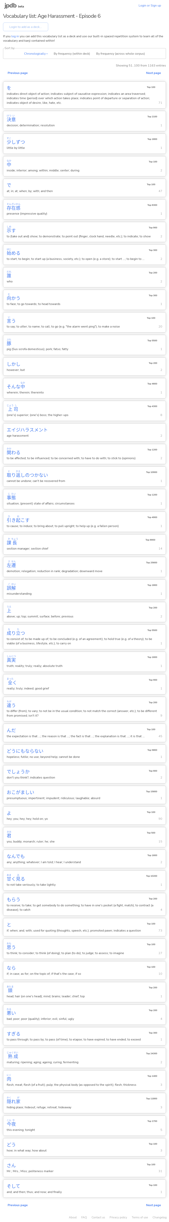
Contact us (98, 1217)
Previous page (18, 73)
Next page (153, 73)
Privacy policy (118, 1217)
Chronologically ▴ (36, 54)
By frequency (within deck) (72, 54)
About (73, 1217)
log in (15, 36)
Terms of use (140, 1217)
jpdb (10, 5)
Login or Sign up (150, 5)
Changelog (160, 1217)
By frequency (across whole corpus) (120, 54)
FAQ (84, 1217)
